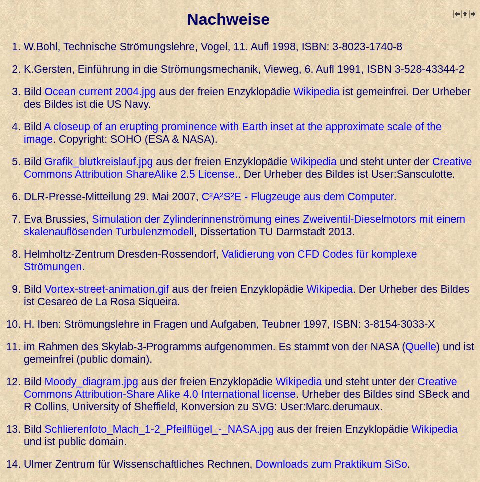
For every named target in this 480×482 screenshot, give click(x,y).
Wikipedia (317, 92)
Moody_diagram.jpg (91, 382)
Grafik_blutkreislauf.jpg (99, 162)
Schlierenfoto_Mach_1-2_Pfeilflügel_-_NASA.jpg (159, 430)
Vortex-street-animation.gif (107, 290)
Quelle (421, 347)
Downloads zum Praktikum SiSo (331, 464)
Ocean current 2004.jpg (100, 92)
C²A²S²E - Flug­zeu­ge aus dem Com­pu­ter (298, 197)
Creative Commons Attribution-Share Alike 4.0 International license (241, 388)
